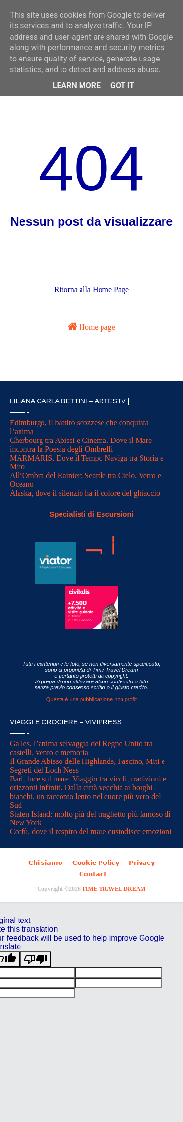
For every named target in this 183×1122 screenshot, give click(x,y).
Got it (122, 85)
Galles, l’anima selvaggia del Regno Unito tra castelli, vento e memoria (81, 748)
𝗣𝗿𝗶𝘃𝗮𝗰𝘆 (142, 862)
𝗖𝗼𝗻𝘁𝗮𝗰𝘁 (93, 874)
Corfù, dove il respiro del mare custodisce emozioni (90, 831)
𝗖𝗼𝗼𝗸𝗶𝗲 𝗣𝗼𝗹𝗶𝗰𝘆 (95, 862)
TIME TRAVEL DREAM (114, 888)
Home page (91, 326)
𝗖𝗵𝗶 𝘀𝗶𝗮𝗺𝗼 (45, 862)
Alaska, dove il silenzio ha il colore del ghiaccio (85, 493)
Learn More (77, 85)
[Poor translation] (35, 959)
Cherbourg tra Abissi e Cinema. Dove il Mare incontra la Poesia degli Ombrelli (81, 444)
